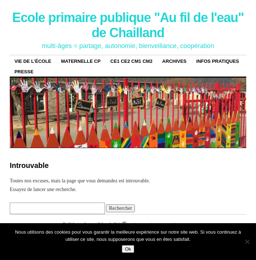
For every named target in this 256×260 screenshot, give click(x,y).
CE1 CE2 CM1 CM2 (131, 61)
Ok (128, 249)
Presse (24, 71)
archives (174, 61)
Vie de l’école (32, 61)
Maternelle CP (81, 61)
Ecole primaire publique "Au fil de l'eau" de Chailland (128, 25)
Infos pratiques (217, 61)
